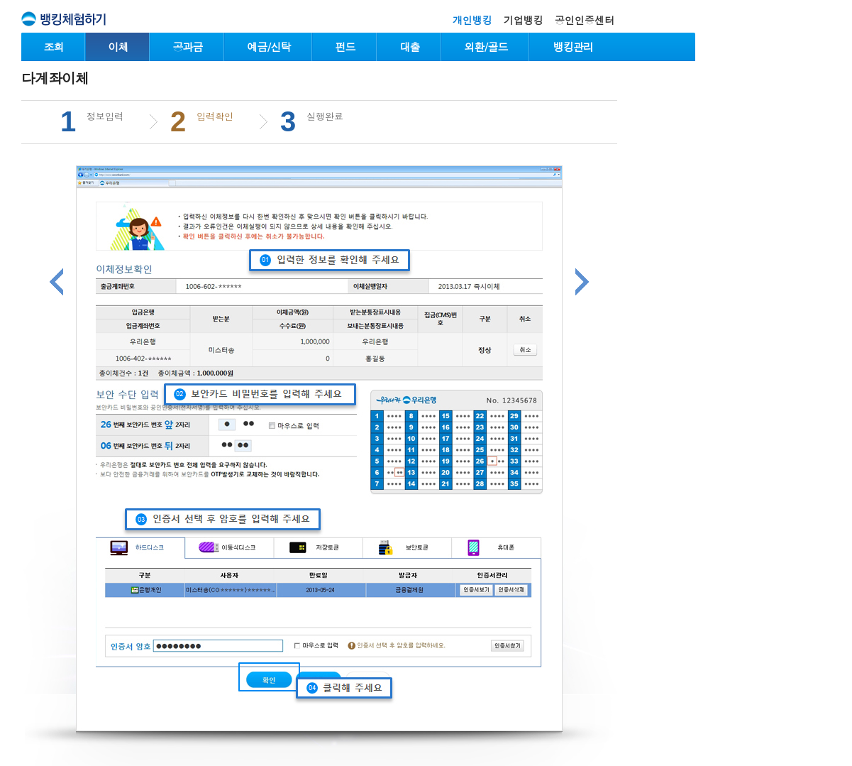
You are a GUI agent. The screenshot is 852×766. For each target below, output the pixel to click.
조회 (54, 46)
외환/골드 (485, 46)
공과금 (188, 46)
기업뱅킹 (523, 20)
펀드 (345, 46)
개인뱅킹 (472, 20)
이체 (118, 46)
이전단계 (56, 281)
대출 (410, 46)
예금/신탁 (268, 46)
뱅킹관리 (573, 46)
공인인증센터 (584, 20)
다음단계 (582, 281)
